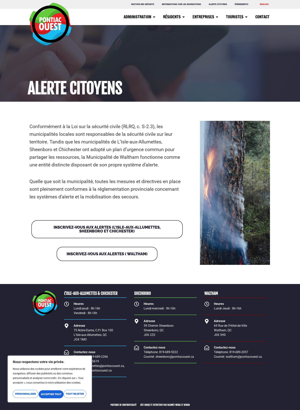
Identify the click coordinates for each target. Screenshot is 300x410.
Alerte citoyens (218, 4)
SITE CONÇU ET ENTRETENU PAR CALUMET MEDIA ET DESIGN (165, 404)
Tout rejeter (68, 386)
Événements (241, 4)
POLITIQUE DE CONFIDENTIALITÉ (123, 404)
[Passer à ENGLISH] (264, 4)
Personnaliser (31, 386)
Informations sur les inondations (181, 4)
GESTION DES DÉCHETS (142, 4)
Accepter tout (50, 394)
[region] (50, 376)
